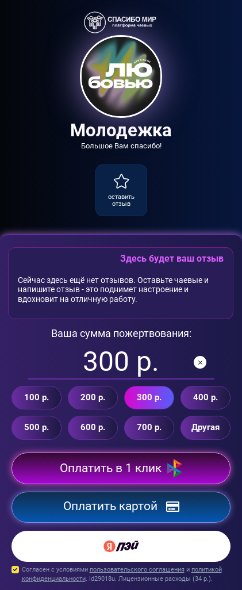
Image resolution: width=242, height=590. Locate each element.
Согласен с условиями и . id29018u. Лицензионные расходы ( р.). (121, 574)
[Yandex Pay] (121, 546)
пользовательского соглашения (137, 569)
